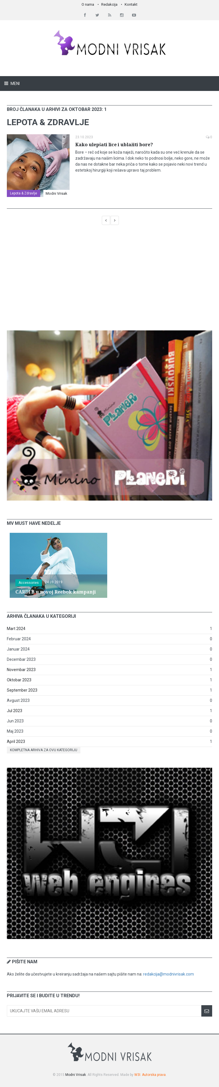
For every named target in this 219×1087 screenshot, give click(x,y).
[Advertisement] (109, 280)
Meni (15, 83)
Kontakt (131, 4)
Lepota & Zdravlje (23, 193)
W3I (137, 1075)
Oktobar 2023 (19, 680)
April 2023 (16, 741)
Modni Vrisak (56, 193)
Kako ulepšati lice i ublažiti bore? (114, 144)
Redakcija (109, 4)
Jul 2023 (14, 710)
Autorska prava (154, 1075)
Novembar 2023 (21, 669)
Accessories (29, 583)
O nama (88, 4)
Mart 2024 (16, 628)
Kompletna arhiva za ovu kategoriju (43, 750)
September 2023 (22, 690)
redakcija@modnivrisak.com (168, 974)
